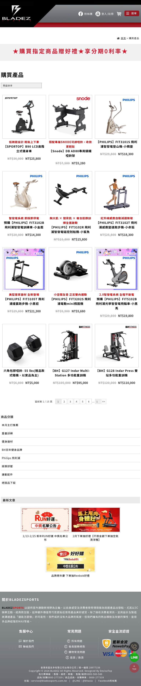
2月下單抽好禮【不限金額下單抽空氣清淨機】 (95, 537)
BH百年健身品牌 (12, 450)
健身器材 (7, 441)
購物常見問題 (77, 652)
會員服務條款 (77, 646)
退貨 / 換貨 (77, 657)
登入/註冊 (108, 14)
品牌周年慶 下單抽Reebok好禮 (70, 575)
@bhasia (88, 680)
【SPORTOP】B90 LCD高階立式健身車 (24, 146)
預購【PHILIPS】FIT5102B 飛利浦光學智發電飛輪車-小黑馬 (116, 301)
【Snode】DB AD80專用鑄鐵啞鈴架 (70, 149)
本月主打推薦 (10, 425)
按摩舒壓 (7, 466)
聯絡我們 (28, 646)
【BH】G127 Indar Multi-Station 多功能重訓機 (70, 372)
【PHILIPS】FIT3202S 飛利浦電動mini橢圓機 (70, 299)
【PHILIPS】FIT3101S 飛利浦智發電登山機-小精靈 (116, 144)
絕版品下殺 (9, 483)
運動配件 (7, 474)
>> (103, 401)
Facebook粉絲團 (107, 680)
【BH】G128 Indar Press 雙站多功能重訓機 (117, 372)
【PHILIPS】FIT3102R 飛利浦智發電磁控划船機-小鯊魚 (70, 225)
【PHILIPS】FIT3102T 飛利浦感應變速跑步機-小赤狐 (116, 222)
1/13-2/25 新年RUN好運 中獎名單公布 (45, 537)
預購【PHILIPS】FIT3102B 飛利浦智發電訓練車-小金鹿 (24, 222)
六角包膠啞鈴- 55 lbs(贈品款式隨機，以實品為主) (24, 372)
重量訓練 (7, 433)
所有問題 (76, 641)
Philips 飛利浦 (11, 458)
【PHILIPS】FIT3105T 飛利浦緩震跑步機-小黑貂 (24, 299)
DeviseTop (106, 670)
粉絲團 (88, 14)
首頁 (123, 38)
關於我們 (28, 641)
